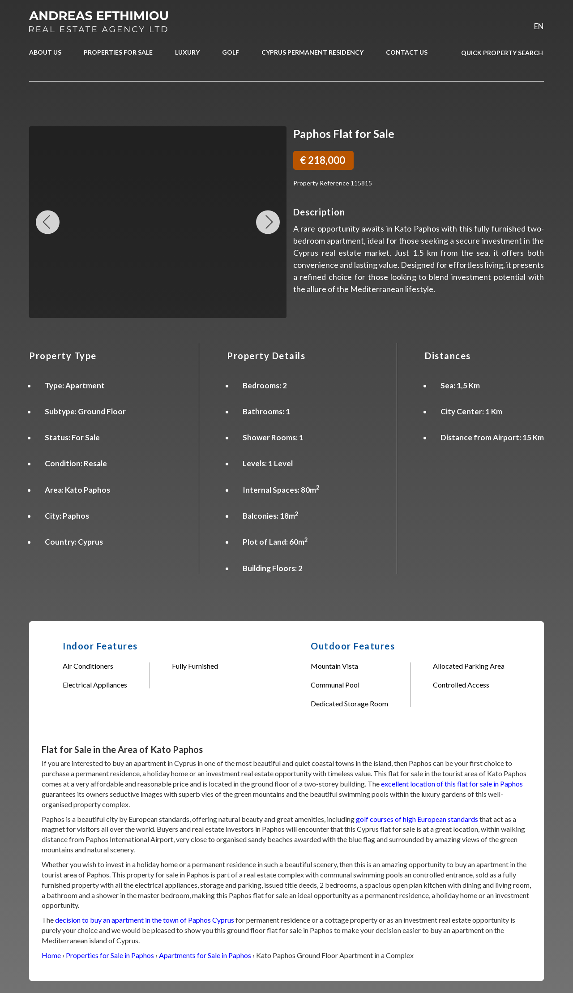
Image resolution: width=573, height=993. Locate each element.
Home (51, 955)
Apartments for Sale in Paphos (205, 955)
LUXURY (187, 52)
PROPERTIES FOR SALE (118, 52)
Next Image (268, 222)
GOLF (230, 52)
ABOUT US (45, 52)
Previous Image (48, 222)
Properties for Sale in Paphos (110, 955)
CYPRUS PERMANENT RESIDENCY (312, 52)
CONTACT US (407, 52)
